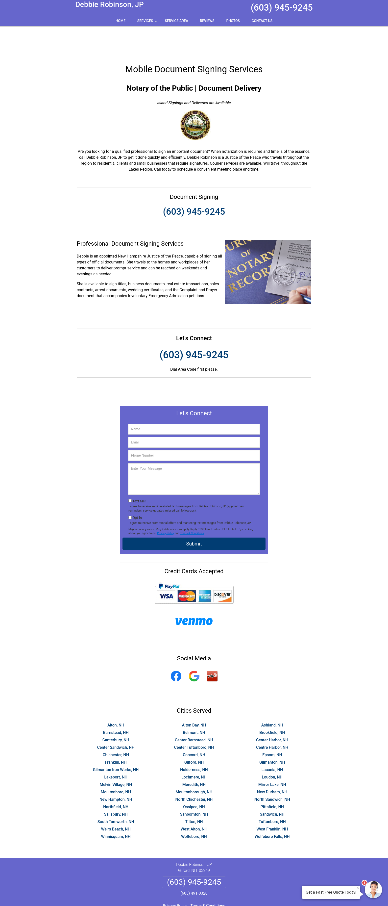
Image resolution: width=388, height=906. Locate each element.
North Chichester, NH (194, 770)
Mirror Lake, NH (272, 755)
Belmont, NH (194, 703)
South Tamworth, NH (115, 792)
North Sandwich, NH (272, 770)
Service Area (176, 21)
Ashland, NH (272, 696)
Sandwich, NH (272, 785)
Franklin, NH (115, 733)
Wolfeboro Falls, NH (272, 807)
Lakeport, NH (115, 748)
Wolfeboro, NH (194, 807)
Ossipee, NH (194, 778)
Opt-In (137, 489)
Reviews (207, 21)
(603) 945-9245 (282, 7)
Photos (233, 21)
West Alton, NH (194, 800)
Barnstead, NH (115, 703)
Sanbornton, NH (194, 785)
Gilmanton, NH (272, 733)
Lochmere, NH (194, 748)
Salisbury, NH (115, 785)
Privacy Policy (165, 504)
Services (147, 22)
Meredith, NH (194, 755)
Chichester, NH (116, 726)
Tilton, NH (194, 792)
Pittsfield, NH (272, 778)
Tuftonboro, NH (272, 792)
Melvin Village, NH (116, 755)
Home (120, 21)
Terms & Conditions (192, 504)
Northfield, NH (115, 778)
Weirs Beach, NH (115, 800)
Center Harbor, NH (272, 711)
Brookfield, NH (272, 703)
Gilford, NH (194, 733)
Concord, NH (194, 726)
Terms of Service (229, 895)
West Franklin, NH (272, 800)
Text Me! (139, 472)
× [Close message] (358, 887)
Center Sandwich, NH (115, 718)
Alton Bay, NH (194, 696)
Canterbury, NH (115, 711)
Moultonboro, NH (116, 763)
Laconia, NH (272, 740)
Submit (194, 515)
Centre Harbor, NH (272, 718)
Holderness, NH (194, 740)
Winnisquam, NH (115, 807)
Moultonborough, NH (194, 763)
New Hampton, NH (115, 770)
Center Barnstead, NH (194, 711)
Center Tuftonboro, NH (194, 718)
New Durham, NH (272, 763)
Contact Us (262, 21)
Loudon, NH (272, 748)
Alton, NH (115, 696)
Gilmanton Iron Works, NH (116, 740)
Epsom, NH (272, 726)
